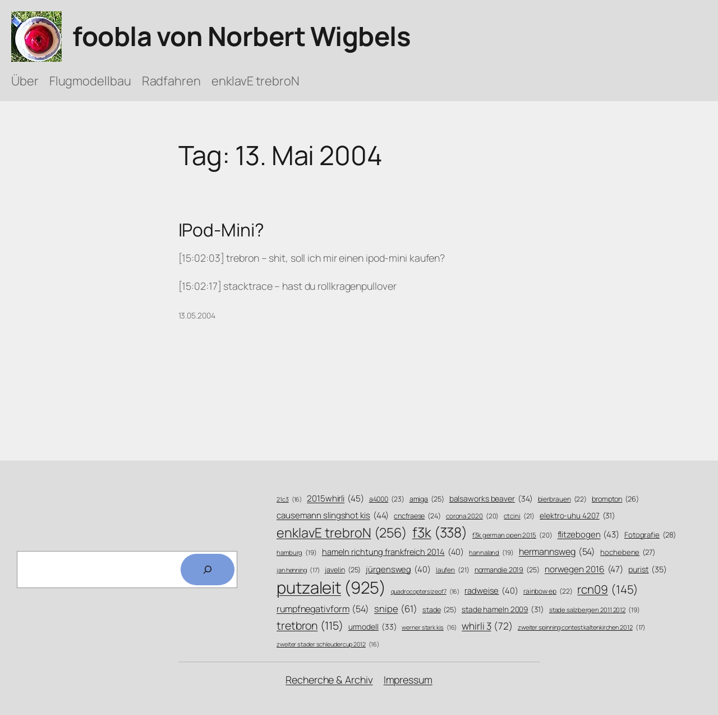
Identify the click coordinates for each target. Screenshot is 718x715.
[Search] (207, 569)
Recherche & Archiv (329, 679)
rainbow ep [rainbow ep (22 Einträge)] (548, 591)
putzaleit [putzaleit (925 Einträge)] (331, 587)
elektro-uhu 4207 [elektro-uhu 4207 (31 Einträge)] (577, 515)
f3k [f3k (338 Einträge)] (439, 532)
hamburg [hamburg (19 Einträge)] (297, 552)
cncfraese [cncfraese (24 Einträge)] (417, 516)
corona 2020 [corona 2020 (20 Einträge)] (472, 516)
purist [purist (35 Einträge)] (647, 569)
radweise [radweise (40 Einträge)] (491, 590)
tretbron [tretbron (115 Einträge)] (310, 625)
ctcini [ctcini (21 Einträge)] (519, 516)
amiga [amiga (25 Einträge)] (426, 499)
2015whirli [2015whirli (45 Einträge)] (335, 498)
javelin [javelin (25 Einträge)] (343, 570)
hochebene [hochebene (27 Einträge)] (627, 552)
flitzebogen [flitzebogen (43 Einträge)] (589, 534)
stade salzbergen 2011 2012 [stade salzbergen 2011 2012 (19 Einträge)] (594, 609)
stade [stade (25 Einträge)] (439, 610)
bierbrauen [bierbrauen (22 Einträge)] (562, 499)
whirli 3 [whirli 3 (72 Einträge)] (487, 625)
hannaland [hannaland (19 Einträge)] (491, 552)
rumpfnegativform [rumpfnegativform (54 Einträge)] (323, 609)
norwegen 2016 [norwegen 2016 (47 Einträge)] (584, 569)
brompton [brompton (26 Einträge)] (615, 499)
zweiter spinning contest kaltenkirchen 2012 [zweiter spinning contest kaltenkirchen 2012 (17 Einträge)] (582, 627)
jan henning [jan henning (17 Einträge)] (298, 570)
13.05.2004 (196, 315)
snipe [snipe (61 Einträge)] (395, 608)
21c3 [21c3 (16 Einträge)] (289, 499)
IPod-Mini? (221, 230)
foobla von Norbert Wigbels (241, 36)
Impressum (408, 679)
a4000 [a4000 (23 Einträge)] (386, 499)
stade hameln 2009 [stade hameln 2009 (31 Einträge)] (503, 609)
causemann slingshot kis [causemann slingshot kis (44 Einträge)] (333, 515)
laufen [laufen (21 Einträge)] (453, 570)
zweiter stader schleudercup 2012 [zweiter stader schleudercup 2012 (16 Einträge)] (328, 644)
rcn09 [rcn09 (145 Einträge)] (607, 589)
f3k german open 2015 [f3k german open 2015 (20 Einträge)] (512, 535)
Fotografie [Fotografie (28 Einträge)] (650, 535)
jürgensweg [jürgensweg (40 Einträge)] (398, 569)
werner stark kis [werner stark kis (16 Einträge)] (429, 627)
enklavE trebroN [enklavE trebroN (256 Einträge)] (342, 532)
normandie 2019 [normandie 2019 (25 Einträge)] (507, 570)
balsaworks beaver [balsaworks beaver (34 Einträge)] (491, 498)
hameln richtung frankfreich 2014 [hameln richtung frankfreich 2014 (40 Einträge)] (393, 552)
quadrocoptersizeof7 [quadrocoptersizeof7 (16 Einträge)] (425, 592)
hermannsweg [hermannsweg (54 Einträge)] (557, 551)
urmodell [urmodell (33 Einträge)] (372, 626)
